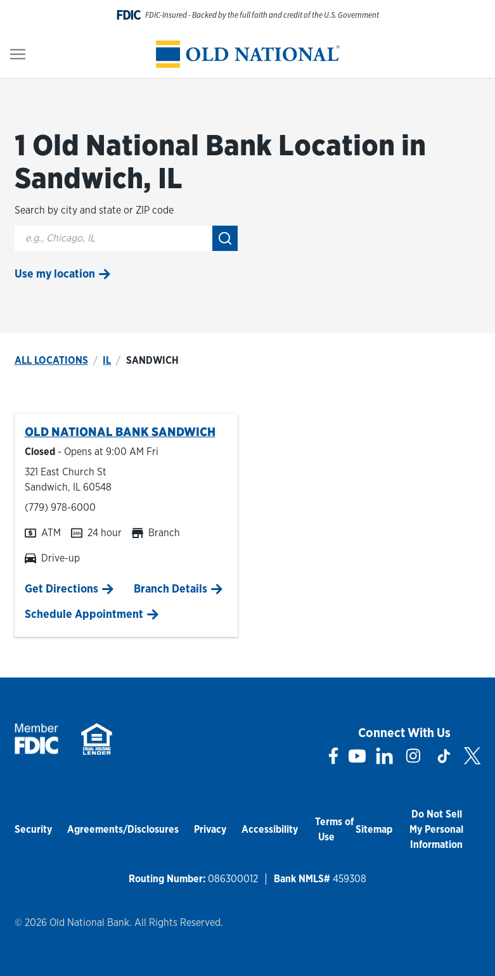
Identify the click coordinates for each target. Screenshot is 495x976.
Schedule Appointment (84, 613)
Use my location (55, 273)
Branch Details (170, 588)
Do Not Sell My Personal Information (436, 829)
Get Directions (61, 588)
